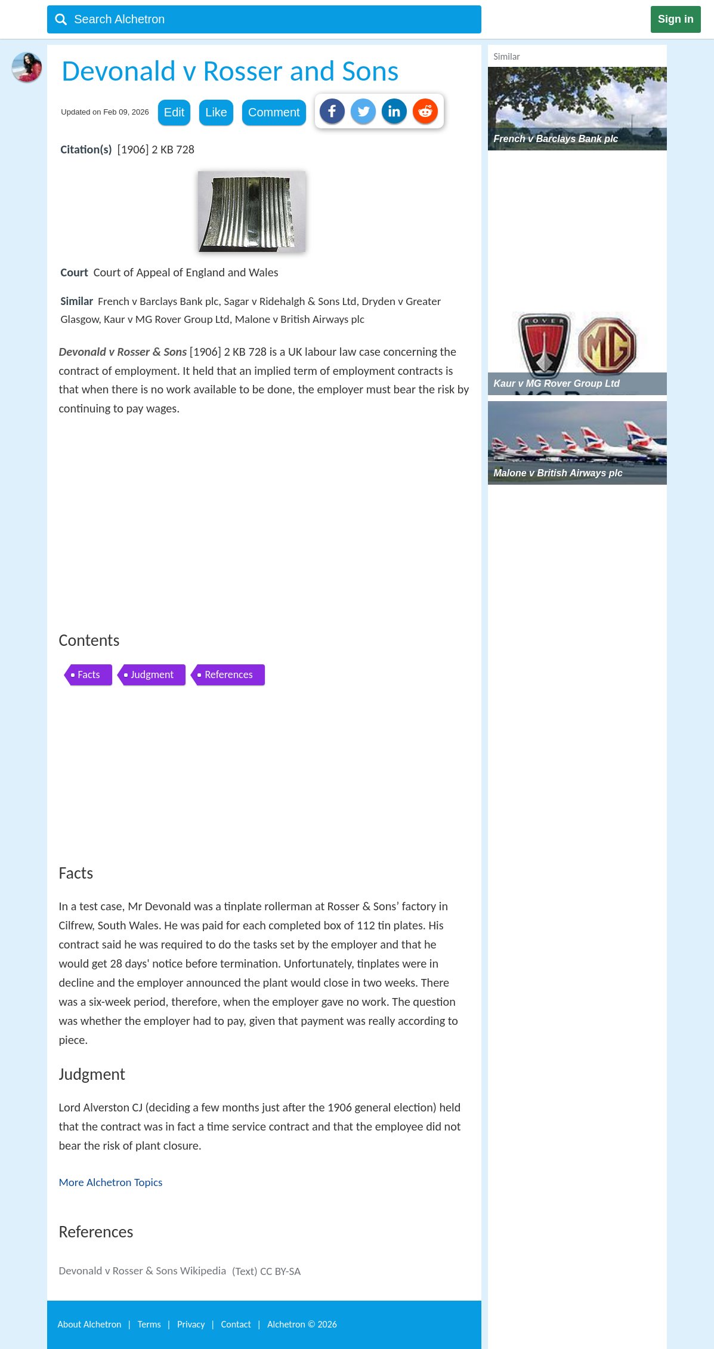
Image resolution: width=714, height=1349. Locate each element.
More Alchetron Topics (111, 1182)
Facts (89, 674)
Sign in (676, 19)
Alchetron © (302, 1324)
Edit (174, 112)
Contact (236, 1324)
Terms (149, 1324)
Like (216, 112)
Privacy (191, 1324)
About (90, 1324)
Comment (274, 112)
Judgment (152, 674)
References (228, 674)
